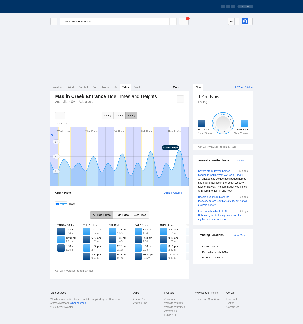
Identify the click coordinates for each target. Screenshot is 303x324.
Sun (95, 87)
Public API (170, 314)
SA (73, 101)
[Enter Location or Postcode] (118, 21)
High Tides (122, 214)
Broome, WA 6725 (212, 257)
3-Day (119, 115)
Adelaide (85, 101)
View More (240, 235)
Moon (105, 87)
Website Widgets (173, 302)
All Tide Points (102, 214)
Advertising (170, 310)
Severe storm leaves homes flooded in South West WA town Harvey (223, 181)
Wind (71, 87)
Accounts (169, 299)
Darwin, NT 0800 (211, 246)
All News (241, 160)
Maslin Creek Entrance (95, 101)
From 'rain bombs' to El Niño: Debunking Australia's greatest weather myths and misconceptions (223, 215)
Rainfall (83, 87)
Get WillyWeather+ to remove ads (217, 146)
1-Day (107, 115)
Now (198, 87)
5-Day (131, 115)
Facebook (232, 299)
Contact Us (232, 306)
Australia (61, 101)
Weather (58, 87)
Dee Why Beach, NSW (215, 252)
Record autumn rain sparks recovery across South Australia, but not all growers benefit (223, 200)
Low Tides (140, 214)
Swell (137, 87)
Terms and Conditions (207, 299)
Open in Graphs (173, 192)
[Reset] (166, 21)
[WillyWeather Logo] (69, 6)
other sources (78, 302)
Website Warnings (174, 306)
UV (115, 87)
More (176, 87)
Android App (140, 302)
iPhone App (139, 299)
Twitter (230, 302)
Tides (125, 87)
